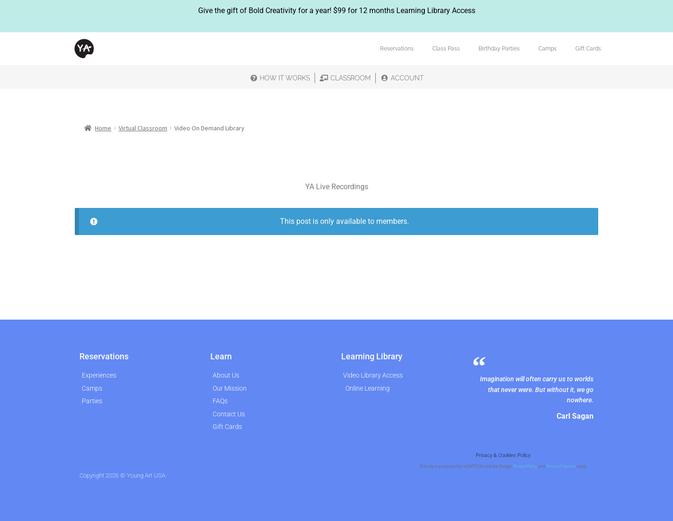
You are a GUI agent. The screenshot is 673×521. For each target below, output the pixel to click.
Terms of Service (561, 466)
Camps (547, 48)
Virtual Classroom (143, 128)
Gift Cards (588, 48)
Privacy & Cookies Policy (503, 455)
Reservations (397, 48)
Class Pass (446, 48)
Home (103, 128)
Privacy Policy (525, 466)
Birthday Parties (499, 48)
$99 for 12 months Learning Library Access (404, 10)
